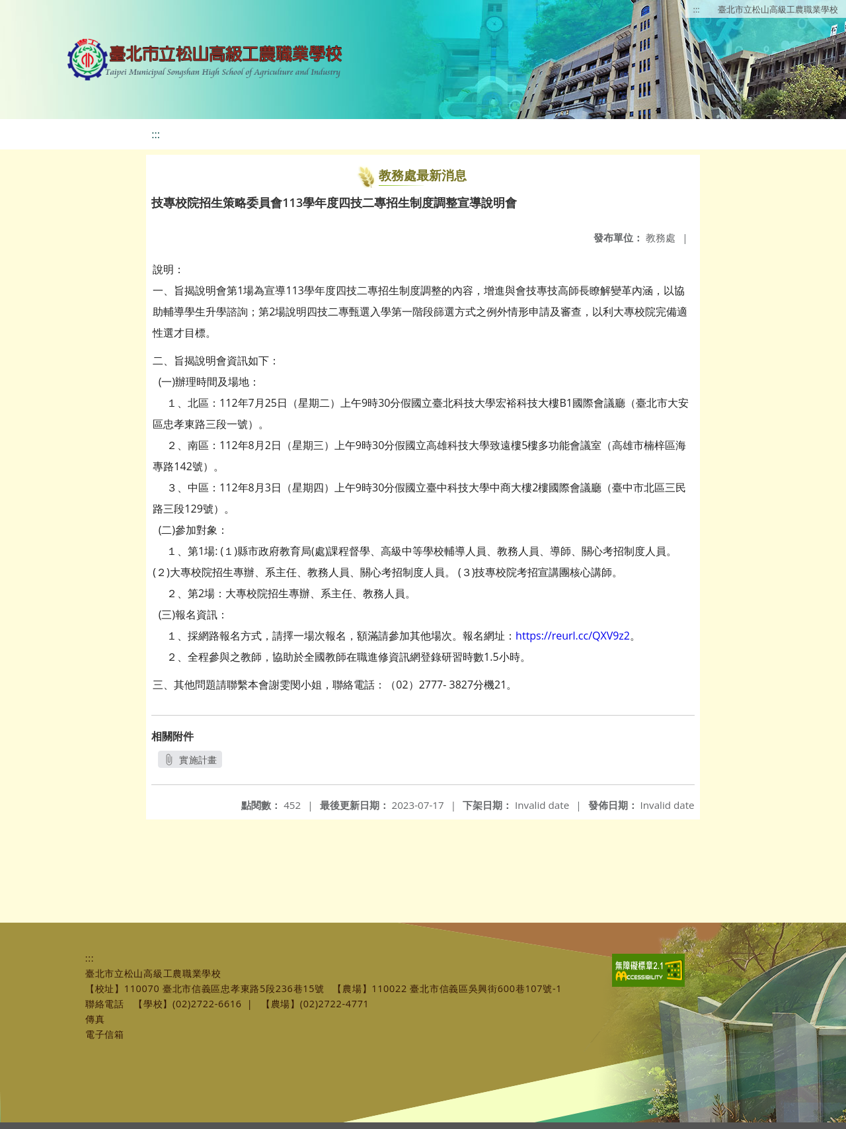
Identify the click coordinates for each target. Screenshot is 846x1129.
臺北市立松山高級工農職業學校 (778, 9)
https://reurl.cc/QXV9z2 (573, 635)
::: (696, 9)
